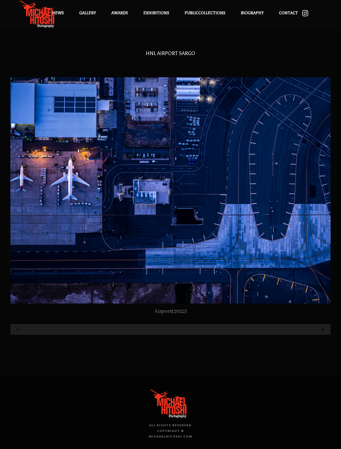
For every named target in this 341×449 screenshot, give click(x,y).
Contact (288, 13)
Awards (119, 13)
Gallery (87, 13)
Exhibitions (156, 13)
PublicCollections (205, 13)
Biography (252, 13)
